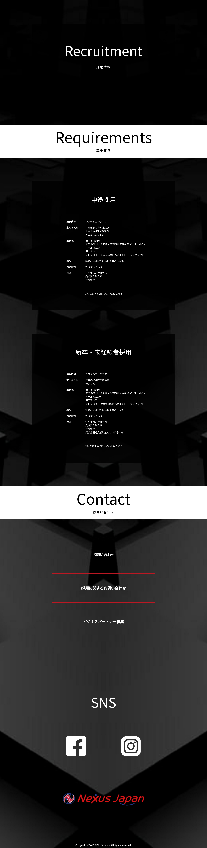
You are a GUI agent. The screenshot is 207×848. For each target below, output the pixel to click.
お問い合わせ (103, 555)
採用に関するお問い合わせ (103, 589)
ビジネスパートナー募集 (103, 624)
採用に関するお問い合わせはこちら (104, 293)
